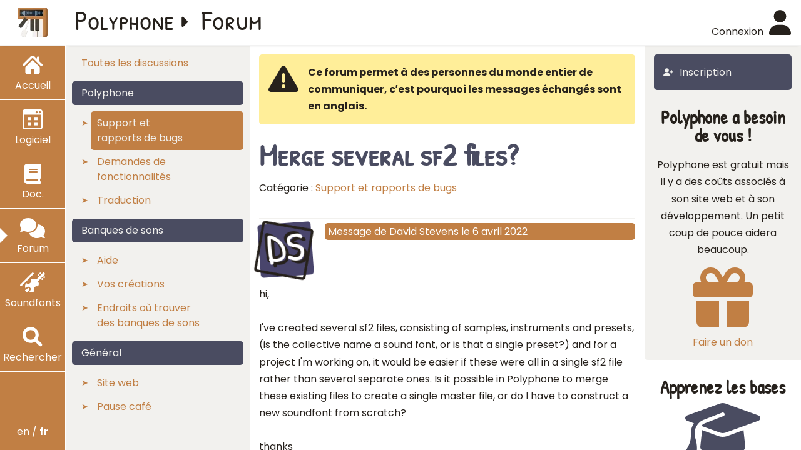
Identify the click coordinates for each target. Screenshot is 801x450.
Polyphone (124, 20)
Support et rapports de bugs (386, 188)
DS (285, 248)
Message (350, 231)
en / (32, 431)
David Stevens (424, 231)
